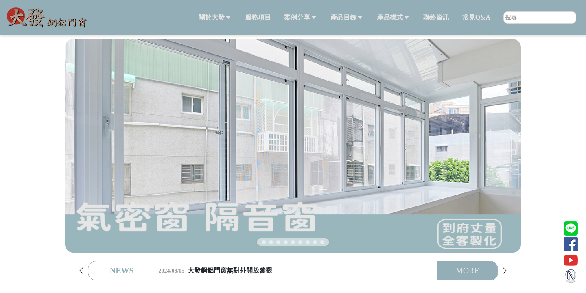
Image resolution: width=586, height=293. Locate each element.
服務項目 (258, 17)
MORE (467, 270)
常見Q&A (476, 17)
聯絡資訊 (436, 17)
